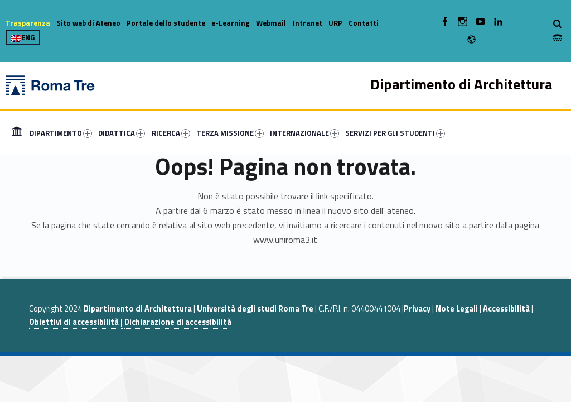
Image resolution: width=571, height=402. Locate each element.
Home (17, 133)
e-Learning (230, 22)
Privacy (417, 309)
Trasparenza (28, 22)
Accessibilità (506, 309)
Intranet (307, 22)
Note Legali (456, 309)
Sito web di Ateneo (88, 22)
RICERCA (171, 132)
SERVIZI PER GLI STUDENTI (395, 132)
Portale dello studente (166, 22)
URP (335, 22)
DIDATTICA (121, 132)
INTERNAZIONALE (304, 132)
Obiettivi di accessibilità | (76, 322)
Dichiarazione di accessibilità (177, 322)
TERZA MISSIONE (230, 132)
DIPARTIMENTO (61, 132)
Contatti (364, 22)
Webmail (271, 22)
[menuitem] (17, 133)
